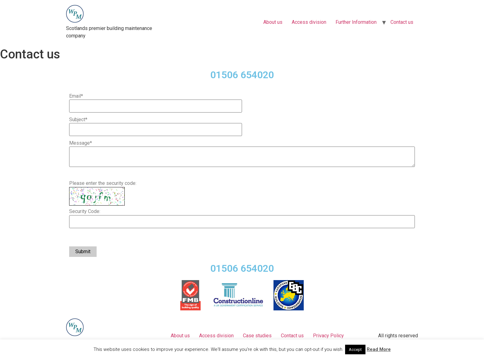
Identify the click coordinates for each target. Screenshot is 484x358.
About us (272, 22)
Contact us (401, 22)
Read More (379, 349)
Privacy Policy (328, 336)
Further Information (356, 22)
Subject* (78, 119)
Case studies (257, 336)
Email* (76, 96)
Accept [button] (355, 349)
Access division (309, 22)
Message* (80, 143)
